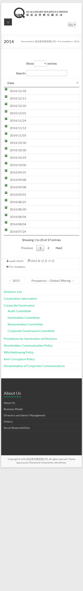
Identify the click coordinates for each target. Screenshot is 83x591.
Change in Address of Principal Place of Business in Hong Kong (51, 316)
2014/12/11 (14, 114)
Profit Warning (36, 250)
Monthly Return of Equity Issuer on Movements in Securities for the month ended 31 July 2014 (50, 329)
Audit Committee (19, 431)
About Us (9, 523)
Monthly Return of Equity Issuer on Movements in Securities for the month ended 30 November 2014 (50, 148)
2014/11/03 (14, 186)
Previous (27, 368)
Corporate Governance (19, 426)
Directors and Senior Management (24, 536)
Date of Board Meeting (42, 178)
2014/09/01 (14, 276)
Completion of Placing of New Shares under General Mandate (51, 267)
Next (59, 368)
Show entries (41, 63)
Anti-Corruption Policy (19, 480)
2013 (14, 401)
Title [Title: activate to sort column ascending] (31, 83)
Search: (41, 73)
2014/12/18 (14, 91)
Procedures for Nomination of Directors (30, 459)
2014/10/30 (14, 201)
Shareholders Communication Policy (28, 466)
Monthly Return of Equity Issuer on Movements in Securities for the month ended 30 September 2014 (50, 239)
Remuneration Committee (25, 445)
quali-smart (16, 381)
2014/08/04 (14, 314)
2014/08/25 (14, 291)
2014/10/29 (14, 223)
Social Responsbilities (17, 548)
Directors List (13, 412)
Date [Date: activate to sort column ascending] (10, 83)
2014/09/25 (14, 250)
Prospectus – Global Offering (52, 401)
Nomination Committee (24, 438)
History (8, 542)
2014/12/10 (14, 137)
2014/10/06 (14, 235)
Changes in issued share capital (47, 257)
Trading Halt (35, 137)
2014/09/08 (14, 257)
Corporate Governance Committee (31, 451)
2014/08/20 (14, 303)
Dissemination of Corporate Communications (34, 486)
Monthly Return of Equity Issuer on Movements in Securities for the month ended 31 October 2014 (50, 190)
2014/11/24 (14, 159)
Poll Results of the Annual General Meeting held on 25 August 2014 (49, 293)
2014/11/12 (14, 178)
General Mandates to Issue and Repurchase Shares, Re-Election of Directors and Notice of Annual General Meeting (49, 346)
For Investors (17, 387)
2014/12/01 (14, 144)
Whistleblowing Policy (19, 473)
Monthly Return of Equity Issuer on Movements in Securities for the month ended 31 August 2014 (50, 280)
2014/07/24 (14, 340)
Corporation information (20, 419)
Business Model (13, 529)
